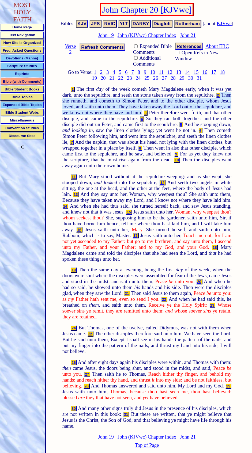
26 (155, 78)
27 (164, 78)
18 (222, 72)
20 (103, 78)
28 (173, 78)
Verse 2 (70, 49)
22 (120, 78)
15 (196, 72)
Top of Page (147, 445)
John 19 (106, 35)
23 (129, 78)
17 (213, 72)
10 (152, 72)
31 (199, 78)
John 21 (188, 35)
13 (178, 72)
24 (138, 78)
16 (204, 72)
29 (182, 78)
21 (112, 78)
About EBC (217, 46)
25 (146, 78)
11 (161, 72)
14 (187, 72)
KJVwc (224, 23)
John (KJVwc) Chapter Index (147, 35)
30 (190, 78)
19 (94, 78)
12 (169, 72)
